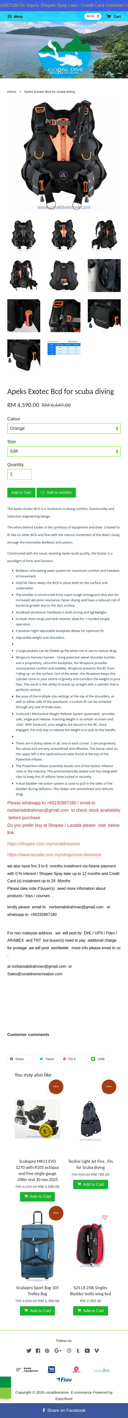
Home (11, 92)
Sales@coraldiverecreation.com (34, 974)
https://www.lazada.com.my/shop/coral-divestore (54, 854)
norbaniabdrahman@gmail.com (38, 810)
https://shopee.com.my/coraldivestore (43, 843)
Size (11, 441)
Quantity (15, 464)
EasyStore (64, 1399)
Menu (15, 16)
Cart (113, 16)
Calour (13, 418)
